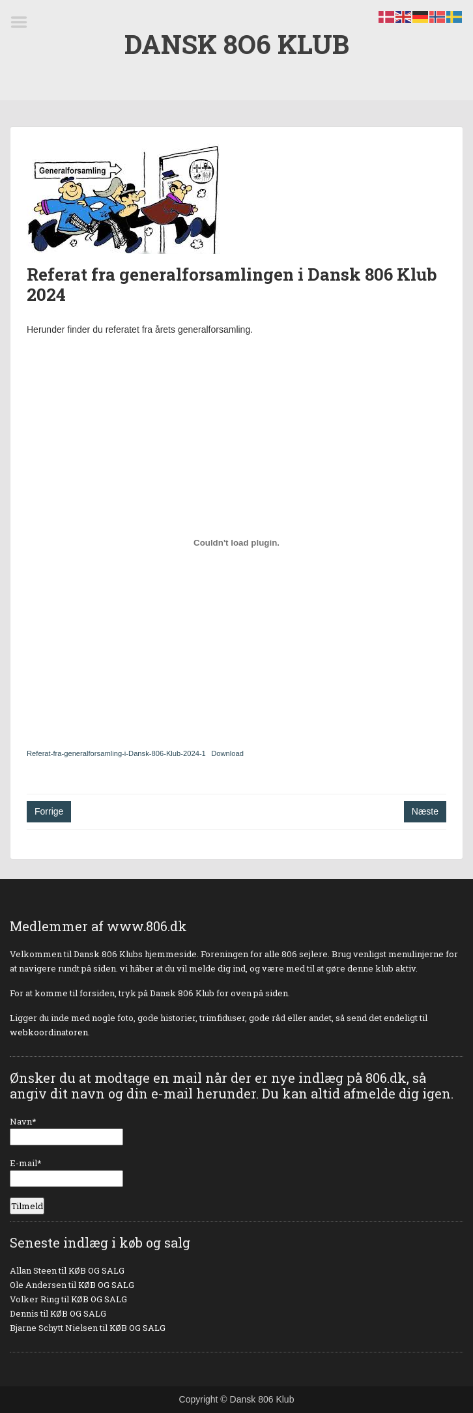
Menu (23, 22)
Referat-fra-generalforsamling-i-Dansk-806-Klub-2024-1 (116, 753)
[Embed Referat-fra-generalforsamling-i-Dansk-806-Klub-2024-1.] (236, 542)
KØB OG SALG (96, 1270)
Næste (425, 811)
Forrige (49, 811)
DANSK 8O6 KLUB (236, 44)
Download (227, 753)
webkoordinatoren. (50, 1032)
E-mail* (66, 1172)
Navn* (66, 1130)
